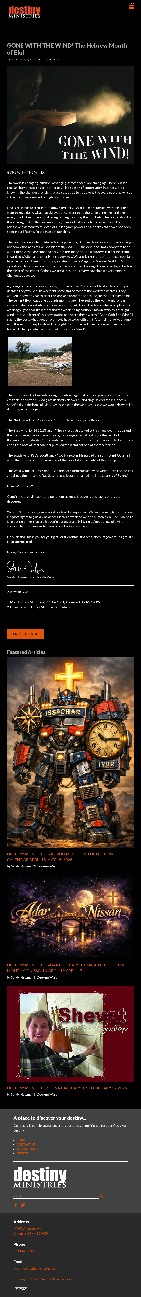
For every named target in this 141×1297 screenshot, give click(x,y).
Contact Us (26, 1144)
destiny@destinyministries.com (35, 1268)
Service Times (27, 1148)
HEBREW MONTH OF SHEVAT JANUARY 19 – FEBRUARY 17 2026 (67, 1087)
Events (22, 1153)
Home (21, 1140)
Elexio (21, 1289)
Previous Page (25, 634)
